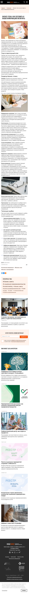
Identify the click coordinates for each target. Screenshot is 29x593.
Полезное (9, 8)
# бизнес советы (8, 281)
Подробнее (4, 590)
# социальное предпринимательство (14, 284)
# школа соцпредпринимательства (12, 288)
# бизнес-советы (18, 286)
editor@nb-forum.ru (15, 548)
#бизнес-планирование (7, 269)
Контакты (7, 556)
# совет (23, 288)
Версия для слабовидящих (14, 558)
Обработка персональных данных (15, 579)
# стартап (10, 290)
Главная (3, 8)
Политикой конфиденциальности (18, 341)
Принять (24, 590)
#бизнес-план (18, 267)
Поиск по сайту (20, 556)
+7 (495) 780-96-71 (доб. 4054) (14, 550)
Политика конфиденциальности (14, 577)
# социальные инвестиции (18, 290)
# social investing (7, 286)
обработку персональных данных (18, 340)
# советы (5, 290)
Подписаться (24, 337)
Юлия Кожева (7, 262)
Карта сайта (13, 556)
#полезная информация (7, 267)
